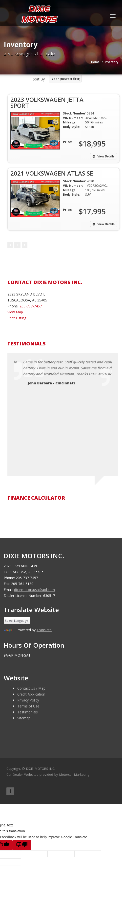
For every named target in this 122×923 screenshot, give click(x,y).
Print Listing (16, 318)
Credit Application (31, 694)
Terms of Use (28, 706)
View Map (15, 312)
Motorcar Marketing (74, 774)
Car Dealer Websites (22, 774)
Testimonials (27, 712)
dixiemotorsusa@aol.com (34, 589)
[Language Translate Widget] (17, 620)
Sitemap (23, 718)
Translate (44, 630)
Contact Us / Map (31, 688)
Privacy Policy (28, 700)
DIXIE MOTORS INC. (40, 768)
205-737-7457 (31, 306)
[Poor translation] (22, 845)
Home (95, 62)
